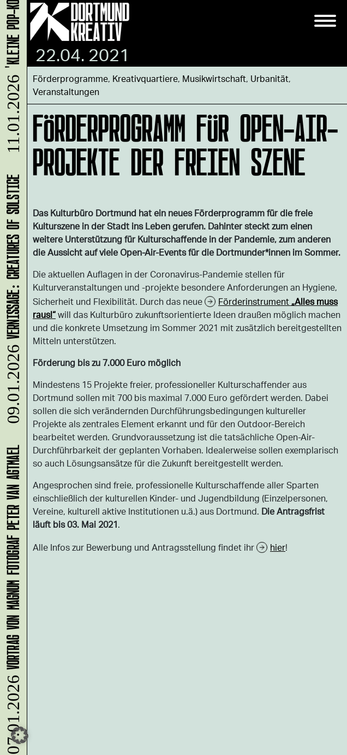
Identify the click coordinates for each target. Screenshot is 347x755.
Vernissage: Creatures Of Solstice (11, 301)
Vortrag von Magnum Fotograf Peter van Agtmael (11, 599)
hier (277, 547)
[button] (19, 735)
